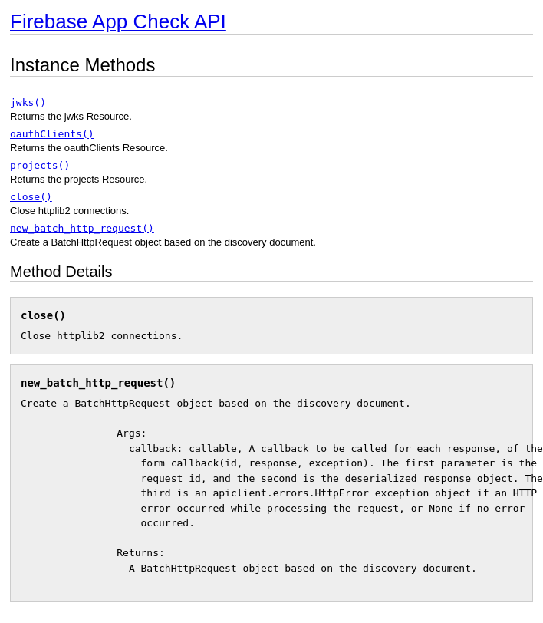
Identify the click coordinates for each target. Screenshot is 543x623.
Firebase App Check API (118, 21)
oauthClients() (52, 134)
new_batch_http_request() (82, 228)
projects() (40, 165)
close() (31, 197)
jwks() (28, 102)
